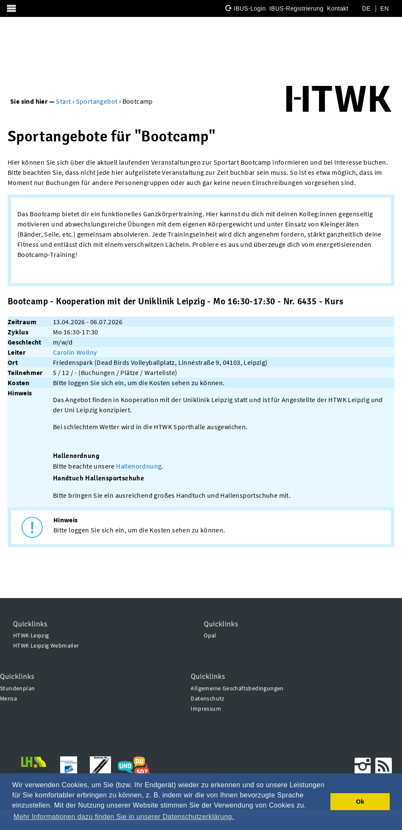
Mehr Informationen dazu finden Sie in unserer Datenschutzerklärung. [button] (124, 816)
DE (366, 8)
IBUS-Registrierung (296, 8)
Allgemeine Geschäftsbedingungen (237, 688)
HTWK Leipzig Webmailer (46, 645)
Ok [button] (360, 801)
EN (384, 8)
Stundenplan (17, 688)
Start (63, 101)
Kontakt (337, 8)
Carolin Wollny (75, 352)
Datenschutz (207, 698)
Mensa (8, 698)
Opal (210, 635)
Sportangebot (97, 101)
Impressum (206, 708)
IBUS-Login (250, 8)
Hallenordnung (138, 466)
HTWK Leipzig (31, 635)
